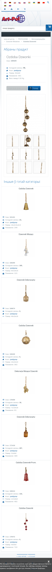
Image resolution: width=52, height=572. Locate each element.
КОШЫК (25, 9)
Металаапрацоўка (38, 39)
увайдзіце (17, 70)
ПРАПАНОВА (23, 39)
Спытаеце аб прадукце (17, 88)
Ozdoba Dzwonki (29, 41)
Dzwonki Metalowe (13, 41)
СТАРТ (5, 9)
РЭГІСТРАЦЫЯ (18, 9)
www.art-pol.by (9, 39)
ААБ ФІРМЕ (22, 556)
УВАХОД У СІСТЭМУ (12, 9)
